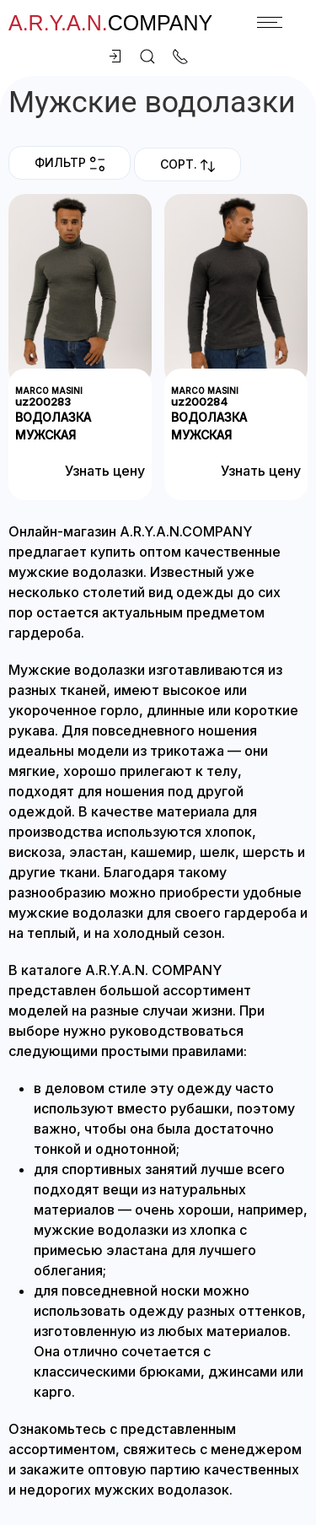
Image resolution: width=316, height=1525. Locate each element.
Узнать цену (105, 470)
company (110, 23)
